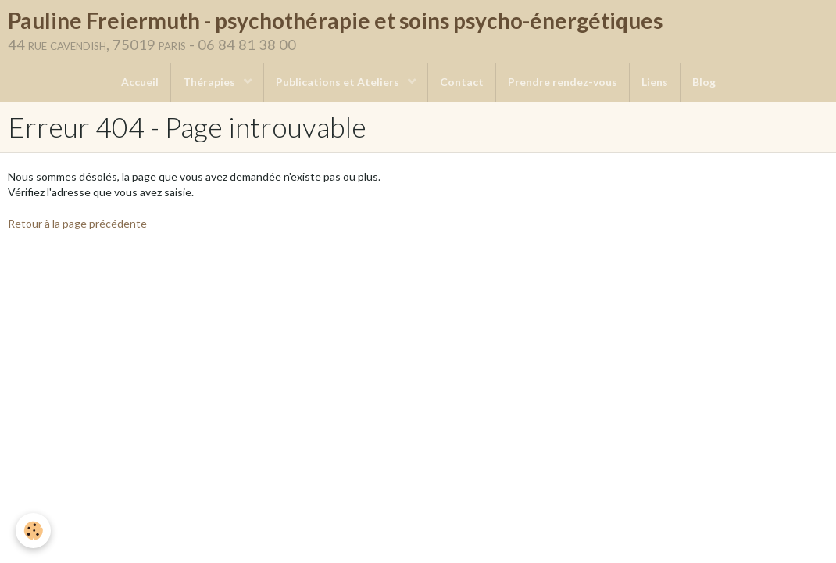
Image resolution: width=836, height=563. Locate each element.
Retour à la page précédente (77, 223)
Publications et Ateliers (339, 81)
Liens (654, 81)
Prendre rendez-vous (562, 81)
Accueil (140, 81)
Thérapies (210, 81)
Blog (704, 81)
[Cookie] (33, 530)
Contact (462, 81)
